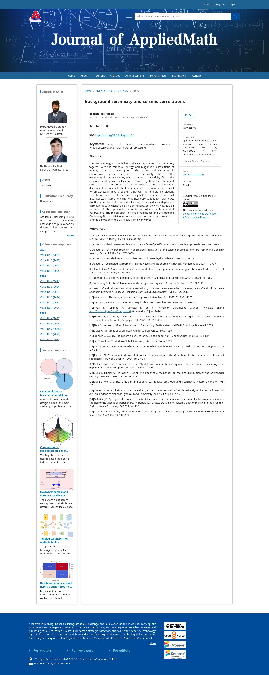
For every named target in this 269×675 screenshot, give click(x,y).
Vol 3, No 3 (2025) (50, 260)
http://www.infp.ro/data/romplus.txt (110, 311)
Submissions (179, 75)
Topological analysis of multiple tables (54, 540)
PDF (190, 114)
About (84, 75)
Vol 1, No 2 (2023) (50, 334)
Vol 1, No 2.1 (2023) (51, 328)
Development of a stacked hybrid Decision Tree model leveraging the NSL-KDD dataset (56, 588)
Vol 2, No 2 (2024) (50, 302)
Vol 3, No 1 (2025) (50, 270)
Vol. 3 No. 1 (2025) (118, 90)
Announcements (134, 75)
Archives (115, 75)
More (153, 643)
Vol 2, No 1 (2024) (50, 307)
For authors (42, 650)
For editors (121, 650)
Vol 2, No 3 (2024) (50, 297)
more (70, 235)
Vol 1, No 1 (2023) (50, 339)
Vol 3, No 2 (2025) (50, 265)
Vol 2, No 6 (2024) (50, 281)
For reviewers (82, 650)
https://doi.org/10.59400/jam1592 (114, 135)
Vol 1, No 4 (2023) (50, 318)
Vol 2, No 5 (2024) (50, 286)
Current (100, 75)
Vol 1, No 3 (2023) (50, 323)
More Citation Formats (197, 161)
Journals (207, 4)
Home (71, 75)
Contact (196, 75)
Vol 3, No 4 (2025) (50, 255)
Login (232, 4)
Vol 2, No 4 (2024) (50, 292)
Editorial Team (158, 75)
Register (220, 4)
